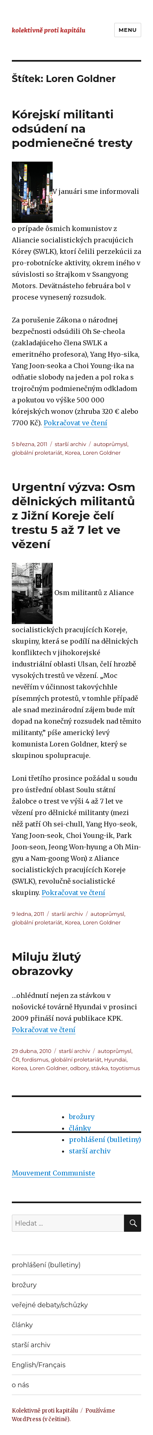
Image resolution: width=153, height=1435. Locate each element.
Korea (72, 452)
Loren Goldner (102, 452)
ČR (16, 1059)
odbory (79, 1068)
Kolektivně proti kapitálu (45, 1410)
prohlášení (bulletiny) (105, 1139)
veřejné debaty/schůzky (50, 1305)
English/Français (39, 1365)
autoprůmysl (110, 444)
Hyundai (115, 1059)
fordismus (35, 1059)
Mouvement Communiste (53, 1173)
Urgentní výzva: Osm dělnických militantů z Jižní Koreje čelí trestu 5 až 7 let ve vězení (73, 515)
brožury (82, 1117)
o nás (20, 1385)
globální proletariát (37, 452)
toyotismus (125, 1068)
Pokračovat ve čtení (75, 423)
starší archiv (70, 444)
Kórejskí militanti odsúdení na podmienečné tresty (72, 128)
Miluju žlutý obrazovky (46, 964)
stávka (99, 1068)
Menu (128, 30)
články (80, 1128)
